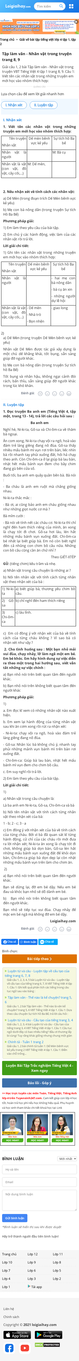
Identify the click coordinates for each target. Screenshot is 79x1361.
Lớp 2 (57, 1278)
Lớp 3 (32, 1278)
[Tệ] (47, 393)
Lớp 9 (32, 1262)
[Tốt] (61, 393)
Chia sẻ (9, 942)
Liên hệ (8, 1309)
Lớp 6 (32, 1270)
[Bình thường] (54, 393)
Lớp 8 (57, 1262)
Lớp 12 (33, 1254)
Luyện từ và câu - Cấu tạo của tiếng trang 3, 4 (40, 1020)
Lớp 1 (6, 1287)
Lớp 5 (57, 1270)
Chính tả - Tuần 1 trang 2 (26, 1042)
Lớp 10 (7, 1262)
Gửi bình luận (14, 1218)
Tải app (35, 1286)
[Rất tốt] (69, 393)
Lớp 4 (6, 1278)
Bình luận (28, 941)
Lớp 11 (58, 1254)
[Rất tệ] (40, 393)
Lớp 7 (6, 1270)
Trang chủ (9, 1254)
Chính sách (11, 1317)
